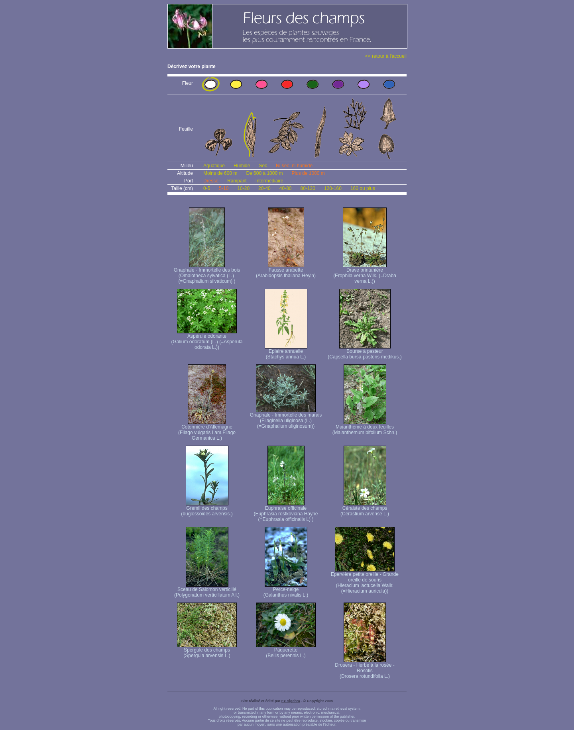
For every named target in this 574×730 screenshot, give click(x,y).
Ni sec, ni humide (294, 165)
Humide (242, 165)
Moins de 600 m (220, 173)
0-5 (206, 188)
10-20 (243, 188)
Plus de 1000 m (307, 173)
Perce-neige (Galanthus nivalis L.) (286, 590)
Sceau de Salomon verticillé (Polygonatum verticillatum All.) (207, 590)
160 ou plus (362, 188)
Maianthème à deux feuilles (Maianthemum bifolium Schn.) (364, 427)
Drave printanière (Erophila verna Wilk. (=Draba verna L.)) (364, 273)
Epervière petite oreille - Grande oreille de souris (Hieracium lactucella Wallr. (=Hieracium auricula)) (365, 580)
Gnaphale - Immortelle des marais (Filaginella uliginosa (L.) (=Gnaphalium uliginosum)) (286, 418)
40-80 (285, 188)
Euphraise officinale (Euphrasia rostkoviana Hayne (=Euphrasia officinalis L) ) (286, 511)
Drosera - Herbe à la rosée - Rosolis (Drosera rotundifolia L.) (364, 668)
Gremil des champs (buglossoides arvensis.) (206, 509)
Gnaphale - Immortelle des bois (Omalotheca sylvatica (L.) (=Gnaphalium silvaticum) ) (207, 273)
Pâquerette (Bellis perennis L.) (286, 650)
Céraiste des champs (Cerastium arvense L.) (364, 509)
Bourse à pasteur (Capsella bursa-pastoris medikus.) (364, 352)
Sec (263, 165)
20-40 (264, 188)
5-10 (223, 188)
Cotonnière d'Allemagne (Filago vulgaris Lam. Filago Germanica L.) (207, 430)
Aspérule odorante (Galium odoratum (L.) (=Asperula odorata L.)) (206, 339)
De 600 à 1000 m (264, 173)
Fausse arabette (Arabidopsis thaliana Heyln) (286, 270)
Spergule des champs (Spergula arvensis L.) (207, 650)
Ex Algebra (290, 701)
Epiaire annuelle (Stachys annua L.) (286, 352)
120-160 (333, 188)
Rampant (237, 181)
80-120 (307, 188)
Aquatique (214, 165)
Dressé (210, 181)
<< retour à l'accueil (386, 56)
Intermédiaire (269, 181)
